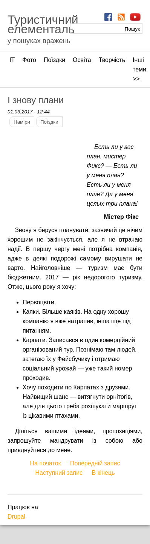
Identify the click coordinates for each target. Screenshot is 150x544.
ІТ (12, 60)
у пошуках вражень (39, 41)
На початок (45, 463)
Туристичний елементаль (43, 24)
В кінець (103, 473)
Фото (29, 60)
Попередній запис (95, 463)
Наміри (22, 122)
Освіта (82, 60)
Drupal (16, 516)
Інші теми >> (139, 69)
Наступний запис (59, 473)
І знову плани (36, 100)
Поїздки (54, 60)
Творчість (112, 60)
